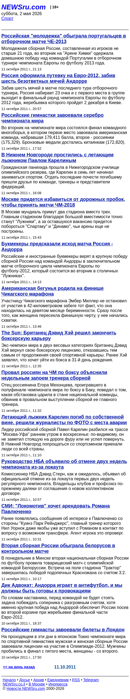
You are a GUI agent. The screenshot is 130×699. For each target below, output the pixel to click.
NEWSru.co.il (14, 684)
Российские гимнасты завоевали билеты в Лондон (63, 629)
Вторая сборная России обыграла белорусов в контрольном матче (58, 548)
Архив (38, 680)
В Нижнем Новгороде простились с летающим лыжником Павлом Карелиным (57, 157)
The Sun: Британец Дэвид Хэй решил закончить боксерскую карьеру (58, 335)
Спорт (7, 18)
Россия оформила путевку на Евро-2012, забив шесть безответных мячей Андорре (58, 78)
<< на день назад (19, 667)
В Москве (37, 684)
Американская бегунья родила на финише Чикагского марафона (52, 291)
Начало (9, 680)
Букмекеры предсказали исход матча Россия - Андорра (57, 246)
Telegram (91, 680)
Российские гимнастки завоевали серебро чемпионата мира (52, 118)
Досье (24, 680)
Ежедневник (58, 680)
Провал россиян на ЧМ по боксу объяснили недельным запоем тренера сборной (54, 375)
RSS (76, 680)
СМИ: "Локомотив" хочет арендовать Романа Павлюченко (55, 508)
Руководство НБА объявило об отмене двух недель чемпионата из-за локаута (64, 464)
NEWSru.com (23, 7)
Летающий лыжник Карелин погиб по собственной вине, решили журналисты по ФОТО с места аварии (64, 419)
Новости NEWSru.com (25, 688)
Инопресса (58, 684)
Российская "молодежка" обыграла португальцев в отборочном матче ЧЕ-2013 (63, 38)
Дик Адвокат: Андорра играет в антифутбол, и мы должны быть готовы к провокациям (61, 588)
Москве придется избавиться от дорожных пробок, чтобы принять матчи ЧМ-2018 (63, 202)
